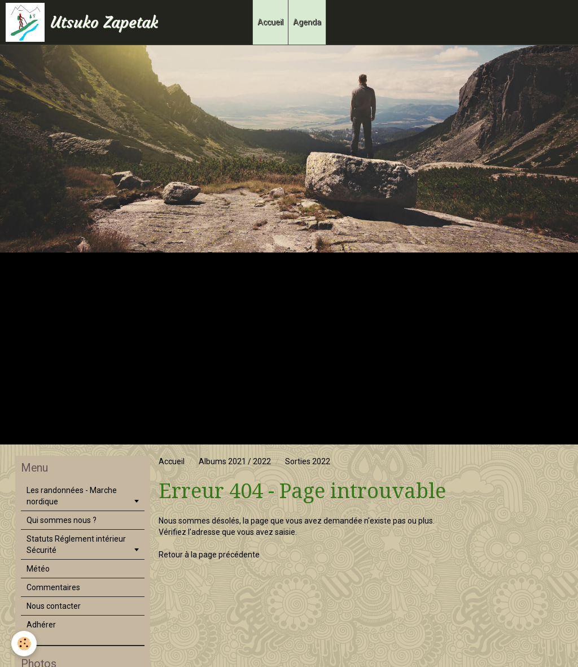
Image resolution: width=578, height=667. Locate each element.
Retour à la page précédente (209, 554)
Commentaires (53, 587)
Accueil (270, 22)
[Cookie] (24, 643)
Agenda (307, 22)
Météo (38, 568)
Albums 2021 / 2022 (235, 461)
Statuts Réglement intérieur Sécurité (76, 544)
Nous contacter (54, 606)
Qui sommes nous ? (62, 520)
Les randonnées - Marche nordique (72, 496)
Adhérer (41, 624)
